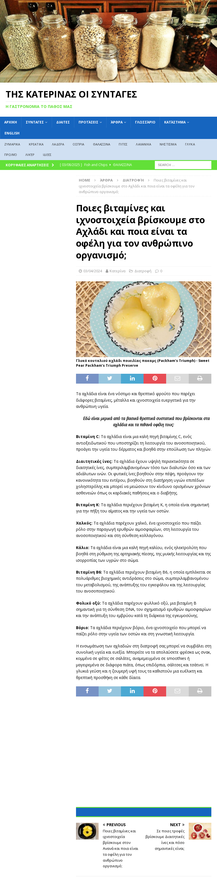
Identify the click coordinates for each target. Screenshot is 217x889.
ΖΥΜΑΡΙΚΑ (12, 144)
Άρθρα (117, 122)
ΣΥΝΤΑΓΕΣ (35, 122)
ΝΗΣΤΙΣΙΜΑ (168, 144)
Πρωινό (10, 154)
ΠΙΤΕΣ (123, 144)
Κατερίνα (117, 270)
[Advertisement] (143, 755)
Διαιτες (63, 122)
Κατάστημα (175, 122)
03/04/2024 (92, 270)
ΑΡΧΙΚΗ (10, 122)
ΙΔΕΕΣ (47, 154)
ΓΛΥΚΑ (190, 144)
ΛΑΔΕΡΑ (58, 144)
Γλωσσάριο (145, 122)
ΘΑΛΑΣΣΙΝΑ (101, 144)
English (12, 133)
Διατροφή (142, 270)
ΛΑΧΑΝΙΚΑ (143, 144)
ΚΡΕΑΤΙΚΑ (36, 144)
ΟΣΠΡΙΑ (78, 144)
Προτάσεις (88, 122)
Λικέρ (29, 154)
